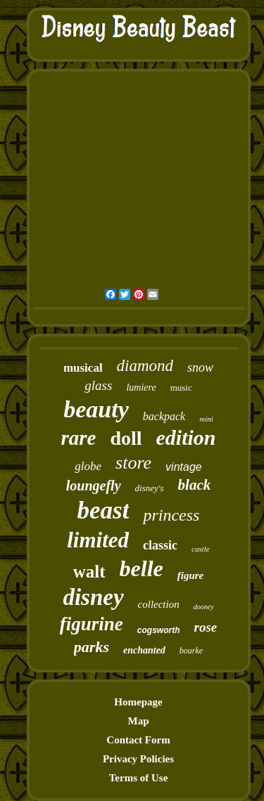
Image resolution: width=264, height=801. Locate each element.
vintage (183, 467)
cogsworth (158, 630)
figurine (91, 623)
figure (190, 575)
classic (160, 545)
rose (205, 627)
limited (98, 540)
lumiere (141, 387)
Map (138, 721)
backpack (164, 416)
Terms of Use (138, 777)
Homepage (138, 702)
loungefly (93, 485)
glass (98, 385)
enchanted (144, 650)
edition (186, 437)
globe (88, 466)
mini (206, 419)
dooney (204, 607)
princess (171, 515)
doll (126, 438)
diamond (145, 366)
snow (200, 367)
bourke (191, 651)
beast (103, 510)
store (133, 462)
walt (89, 571)
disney (93, 597)
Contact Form (138, 739)
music (181, 387)
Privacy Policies (138, 758)
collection (159, 604)
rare (78, 437)
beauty (96, 409)
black (194, 484)
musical (83, 368)
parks (91, 647)
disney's (149, 488)
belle (141, 568)
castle (200, 549)
